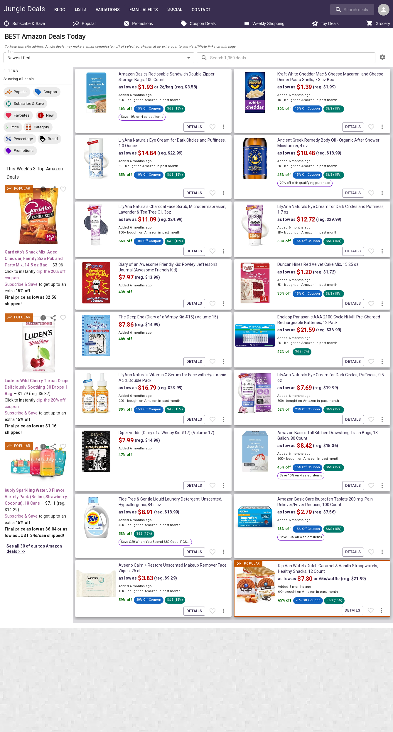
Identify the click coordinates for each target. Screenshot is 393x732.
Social (175, 9)
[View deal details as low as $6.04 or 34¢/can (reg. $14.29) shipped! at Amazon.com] (38, 463)
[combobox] (353, 9)
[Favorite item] (63, 189)
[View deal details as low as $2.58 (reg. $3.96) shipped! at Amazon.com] (38, 216)
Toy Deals (325, 23)
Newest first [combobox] (19, 58)
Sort (11, 52)
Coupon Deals (198, 23)
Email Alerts (144, 9)
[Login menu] (383, 10)
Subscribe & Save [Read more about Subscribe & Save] (21, 284)
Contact (201, 9)
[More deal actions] (223, 127)
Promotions (138, 23)
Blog (60, 9)
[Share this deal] (53, 189)
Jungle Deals (24, 9)
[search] (352, 9)
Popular (84, 23)
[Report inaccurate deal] (43, 189)
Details (194, 127)
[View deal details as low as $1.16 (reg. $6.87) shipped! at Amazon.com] (38, 344)
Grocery (378, 23)
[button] (17, 92)
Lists (80, 9)
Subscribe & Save (24, 23)
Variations (108, 9)
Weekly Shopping (263, 23)
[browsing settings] (382, 57)
